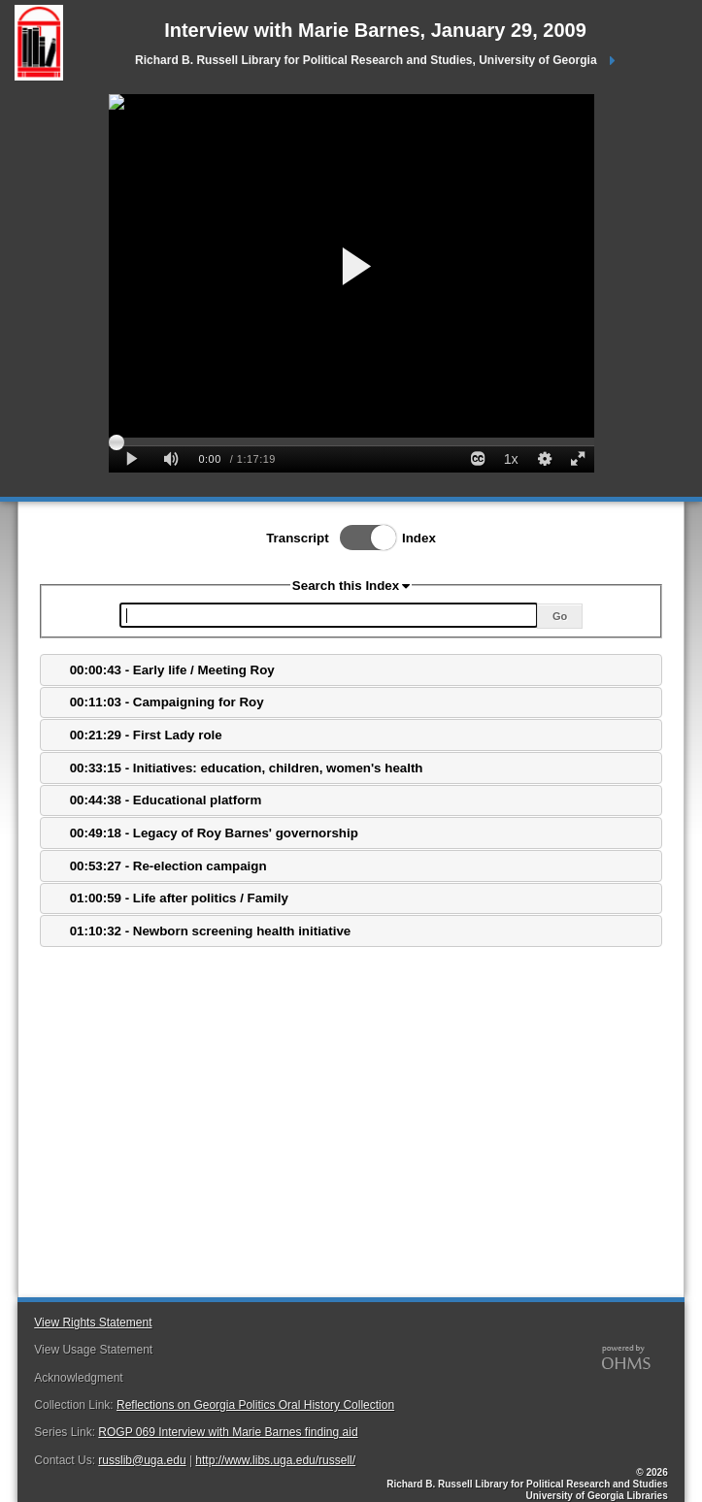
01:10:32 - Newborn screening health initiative (210, 931)
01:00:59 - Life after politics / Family (179, 898)
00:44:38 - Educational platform (166, 800)
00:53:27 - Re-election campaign (168, 866)
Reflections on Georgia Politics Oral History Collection (255, 1405)
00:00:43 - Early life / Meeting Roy (172, 670)
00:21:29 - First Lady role (146, 735)
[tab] (350, 670)
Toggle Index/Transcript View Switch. (362, 537)
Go (559, 616)
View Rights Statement (92, 1322)
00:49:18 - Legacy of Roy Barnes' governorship (214, 833)
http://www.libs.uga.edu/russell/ (275, 1460)
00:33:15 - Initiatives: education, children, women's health (246, 768)
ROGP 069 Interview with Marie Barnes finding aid (227, 1432)
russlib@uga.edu (141, 1460)
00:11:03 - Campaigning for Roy (167, 702)
